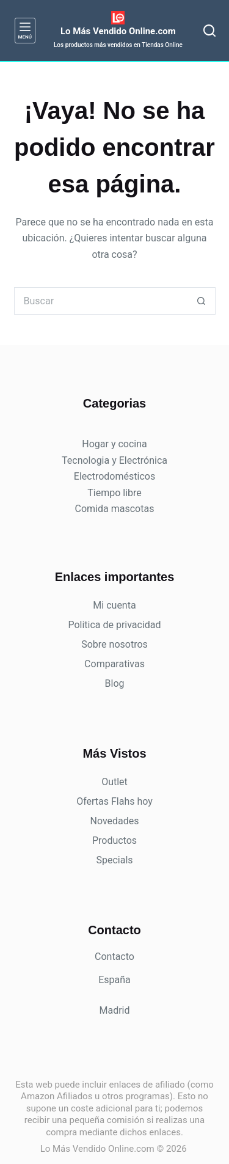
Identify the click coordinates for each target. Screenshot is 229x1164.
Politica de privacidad (114, 625)
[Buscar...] (101, 301)
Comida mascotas (114, 508)
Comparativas (114, 664)
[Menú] (25, 30)
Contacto (114, 956)
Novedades (114, 821)
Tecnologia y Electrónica (114, 460)
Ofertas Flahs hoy (114, 801)
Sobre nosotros (114, 644)
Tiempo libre (114, 493)
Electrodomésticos (114, 476)
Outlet (114, 782)
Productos (114, 840)
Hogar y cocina (114, 444)
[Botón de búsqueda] (202, 301)
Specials (114, 860)
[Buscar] (209, 30)
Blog (115, 683)
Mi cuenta (114, 605)
